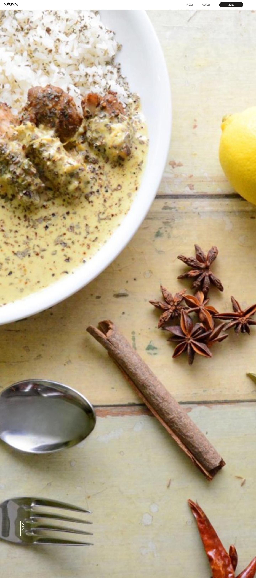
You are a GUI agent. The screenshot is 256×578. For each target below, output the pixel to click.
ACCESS (206, 4)
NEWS (190, 4)
